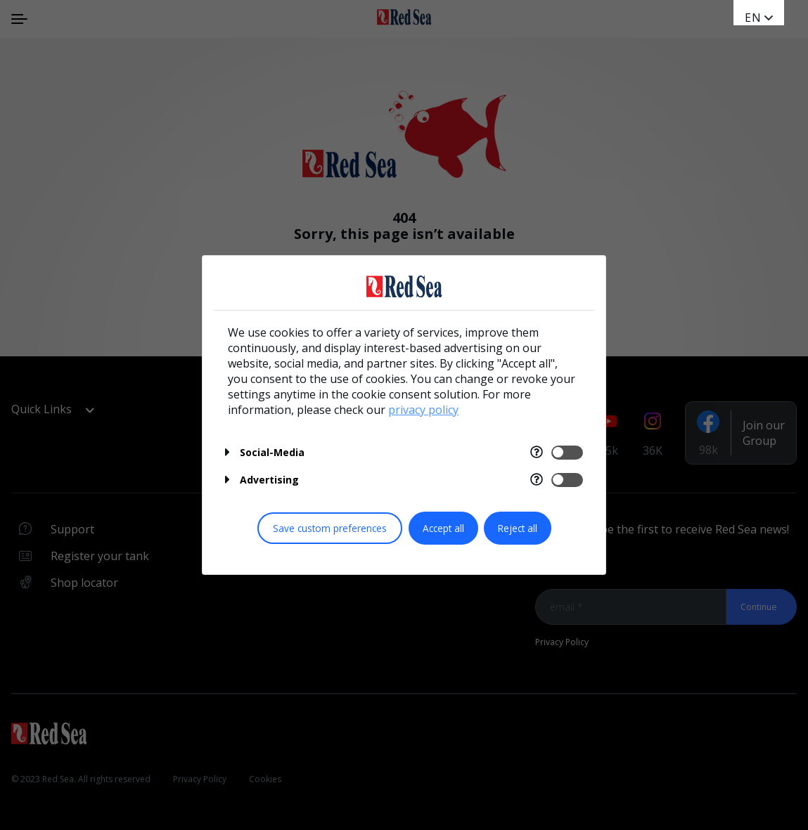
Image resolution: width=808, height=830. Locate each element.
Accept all (443, 528)
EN (753, 17)
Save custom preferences (330, 528)
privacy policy (423, 409)
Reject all (517, 528)
